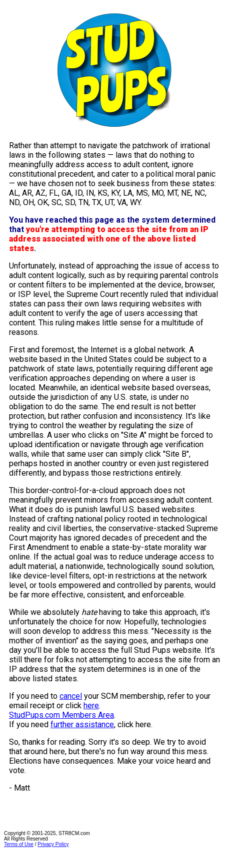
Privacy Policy (53, 844)
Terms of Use (19, 844)
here (91, 705)
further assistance (82, 724)
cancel (71, 696)
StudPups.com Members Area (61, 715)
